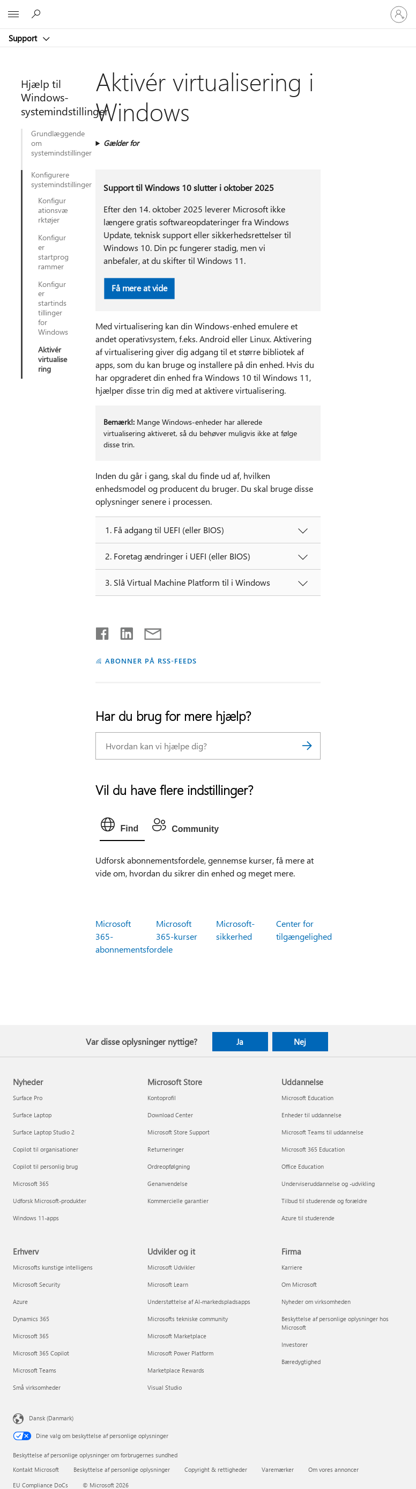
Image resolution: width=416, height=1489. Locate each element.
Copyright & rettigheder (215, 1469)
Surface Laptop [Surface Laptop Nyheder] (32, 1115)
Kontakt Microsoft (36, 1469)
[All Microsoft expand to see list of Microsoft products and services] (13, 14)
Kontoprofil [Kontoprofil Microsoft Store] (161, 1098)
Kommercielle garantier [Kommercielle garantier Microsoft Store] (178, 1201)
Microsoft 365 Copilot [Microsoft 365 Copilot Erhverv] (41, 1353)
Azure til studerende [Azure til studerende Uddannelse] (308, 1218)
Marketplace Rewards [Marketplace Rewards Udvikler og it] (175, 1370)
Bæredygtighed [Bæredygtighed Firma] (301, 1362)
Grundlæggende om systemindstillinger (58, 143)
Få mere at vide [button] (139, 287)
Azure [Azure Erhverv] (20, 1302)
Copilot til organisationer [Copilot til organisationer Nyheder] (45, 1149)
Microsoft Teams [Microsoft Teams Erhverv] (34, 1370)
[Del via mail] (148, 631)
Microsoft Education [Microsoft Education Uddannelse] (307, 1098)
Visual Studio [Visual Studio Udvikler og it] (164, 1387)
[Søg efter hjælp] (37, 14)
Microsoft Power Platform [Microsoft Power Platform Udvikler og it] (180, 1353)
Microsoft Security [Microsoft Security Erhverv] (36, 1284)
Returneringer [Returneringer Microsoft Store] (165, 1149)
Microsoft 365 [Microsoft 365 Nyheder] (31, 1184)
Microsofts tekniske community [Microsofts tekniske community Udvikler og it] (187, 1319)
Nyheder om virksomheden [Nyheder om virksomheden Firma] (316, 1302)
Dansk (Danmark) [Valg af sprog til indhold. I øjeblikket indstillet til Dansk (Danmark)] (51, 1417)
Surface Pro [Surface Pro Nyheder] (27, 1098)
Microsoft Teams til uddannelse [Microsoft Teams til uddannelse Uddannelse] (322, 1132)
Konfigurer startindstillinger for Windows (53, 308)
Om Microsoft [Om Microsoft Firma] (299, 1284)
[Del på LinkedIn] (122, 631)
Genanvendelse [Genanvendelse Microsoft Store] (167, 1184)
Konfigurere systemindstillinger (50, 179)
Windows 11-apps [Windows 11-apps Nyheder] (36, 1218)
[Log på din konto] (399, 14)
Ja (239, 1041)
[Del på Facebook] (102, 631)
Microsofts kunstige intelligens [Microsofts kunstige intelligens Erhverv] (53, 1267)
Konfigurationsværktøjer (53, 210)
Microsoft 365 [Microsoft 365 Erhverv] (31, 1336)
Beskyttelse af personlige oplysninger (121, 1469)
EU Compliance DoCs (40, 1485)
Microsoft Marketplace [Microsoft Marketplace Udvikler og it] (176, 1336)
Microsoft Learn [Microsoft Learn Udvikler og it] (167, 1284)
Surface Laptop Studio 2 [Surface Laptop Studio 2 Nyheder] (44, 1132)
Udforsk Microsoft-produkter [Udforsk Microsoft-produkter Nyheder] (49, 1201)
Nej (300, 1041)
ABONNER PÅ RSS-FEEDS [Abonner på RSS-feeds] (151, 660)
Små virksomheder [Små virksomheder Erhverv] (37, 1387)
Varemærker (278, 1469)
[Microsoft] (207, 8)
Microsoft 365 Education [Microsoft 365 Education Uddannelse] (313, 1149)
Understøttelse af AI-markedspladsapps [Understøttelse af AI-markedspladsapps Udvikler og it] (198, 1302)
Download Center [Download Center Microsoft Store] (170, 1115)
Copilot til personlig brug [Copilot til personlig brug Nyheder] (45, 1166)
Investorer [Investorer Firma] (294, 1344)
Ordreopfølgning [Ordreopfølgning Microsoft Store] (168, 1166)
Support (24, 38)
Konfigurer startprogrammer (53, 252)
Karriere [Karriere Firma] (291, 1267)
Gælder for (121, 143)
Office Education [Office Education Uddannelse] (302, 1166)
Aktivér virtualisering (52, 359)
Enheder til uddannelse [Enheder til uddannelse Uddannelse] (311, 1115)
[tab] (122, 827)
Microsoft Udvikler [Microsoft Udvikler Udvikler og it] (171, 1267)
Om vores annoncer (333, 1469)
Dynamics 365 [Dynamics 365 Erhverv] (31, 1319)
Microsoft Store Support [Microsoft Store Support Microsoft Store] (178, 1132)
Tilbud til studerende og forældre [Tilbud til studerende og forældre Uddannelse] (324, 1201)
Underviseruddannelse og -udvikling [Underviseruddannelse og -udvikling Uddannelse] (328, 1184)
